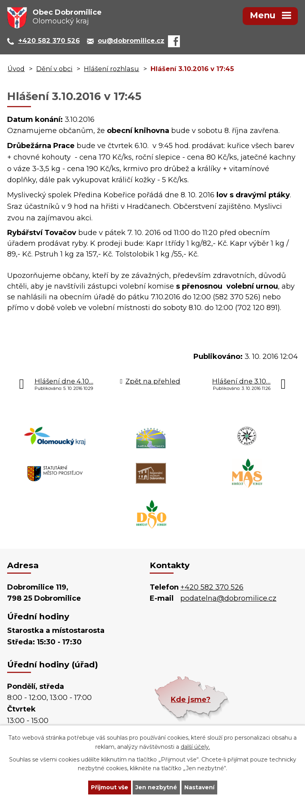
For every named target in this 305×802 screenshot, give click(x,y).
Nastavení (199, 787)
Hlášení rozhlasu (111, 69)
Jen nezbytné (156, 787)
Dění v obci (54, 69)
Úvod (16, 69)
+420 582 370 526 (211, 587)
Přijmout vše (109, 787)
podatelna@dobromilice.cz (228, 598)
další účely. (195, 746)
